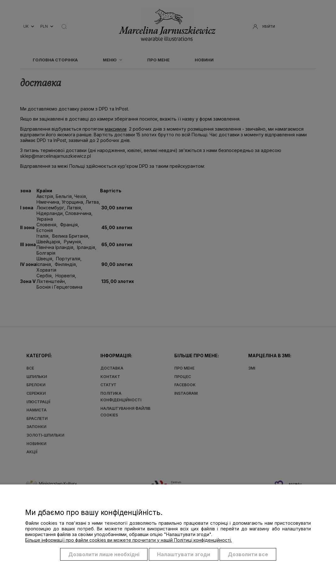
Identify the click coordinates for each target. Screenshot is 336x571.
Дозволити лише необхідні (103, 554)
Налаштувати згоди (183, 554)
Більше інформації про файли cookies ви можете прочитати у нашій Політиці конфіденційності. (128, 540)
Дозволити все (248, 554)
